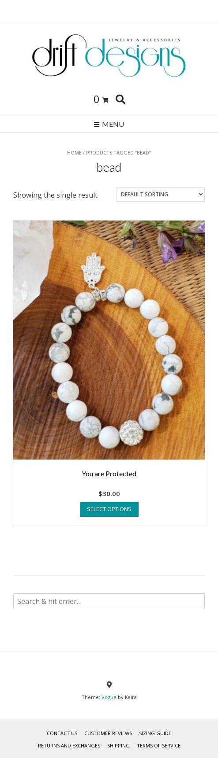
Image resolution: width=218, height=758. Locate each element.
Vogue (109, 697)
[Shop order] (160, 194)
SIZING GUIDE (155, 733)
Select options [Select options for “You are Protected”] (109, 509)
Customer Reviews (108, 733)
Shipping (118, 745)
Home (74, 152)
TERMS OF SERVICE (158, 745)
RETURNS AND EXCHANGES (69, 745)
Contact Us (62, 733)
